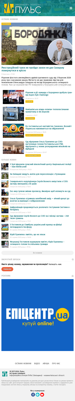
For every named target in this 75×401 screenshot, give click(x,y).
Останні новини (23, 363)
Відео (37, 363)
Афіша (46, 363)
